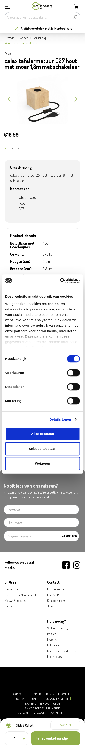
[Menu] (7, 6)
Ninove (44, 703)
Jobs (50, 606)
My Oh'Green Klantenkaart (20, 595)
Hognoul (35, 698)
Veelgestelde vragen (58, 628)
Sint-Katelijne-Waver (31, 713)
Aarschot (19, 694)
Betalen (51, 634)
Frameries (65, 694)
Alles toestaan (42, 434)
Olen (56, 703)
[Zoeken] (75, 17)
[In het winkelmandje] (55, 738)
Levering (52, 639)
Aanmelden (69, 536)
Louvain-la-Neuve (57, 698)
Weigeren (42, 463)
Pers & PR (53, 595)
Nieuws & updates (15, 600)
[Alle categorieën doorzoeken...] (37, 17)
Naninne (30, 703)
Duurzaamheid (13, 606)
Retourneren (54, 645)
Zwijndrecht (59, 713)
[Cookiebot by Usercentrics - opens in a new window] (60, 281)
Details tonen (60, 419)
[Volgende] (75, 98)
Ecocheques (54, 656)
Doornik (35, 694)
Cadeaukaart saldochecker (63, 651)
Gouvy (20, 698)
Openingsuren (55, 589)
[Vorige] (9, 98)
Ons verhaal (12, 589)
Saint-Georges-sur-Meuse (42, 708)
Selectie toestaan (42, 449)
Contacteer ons (56, 600)
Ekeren (49, 694)
